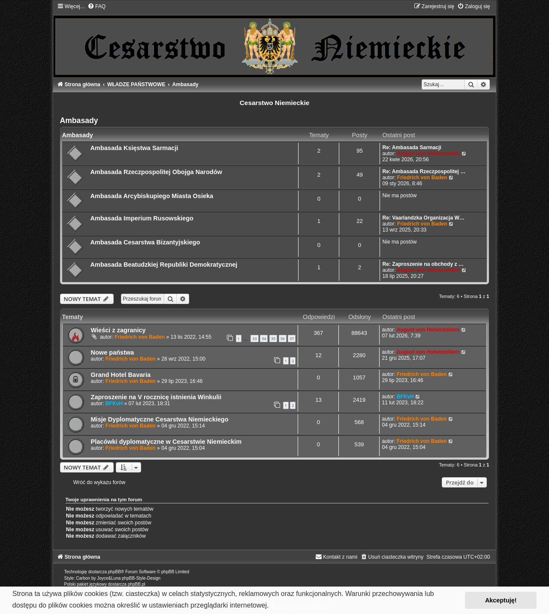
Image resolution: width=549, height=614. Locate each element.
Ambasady (79, 120)
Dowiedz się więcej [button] (301, 605)
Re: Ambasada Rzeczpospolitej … (423, 172)
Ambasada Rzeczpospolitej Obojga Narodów (156, 172)
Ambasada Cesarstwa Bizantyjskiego (145, 242)
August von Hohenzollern (428, 153)
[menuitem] (96, 6)
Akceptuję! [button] (501, 600)
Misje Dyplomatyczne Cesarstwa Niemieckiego (160, 419)
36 (283, 338)
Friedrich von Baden (422, 178)
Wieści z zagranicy (118, 330)
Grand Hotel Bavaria (121, 374)
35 (273, 338)
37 (292, 338)
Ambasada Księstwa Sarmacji (134, 147)
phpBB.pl (136, 584)
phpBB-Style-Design (141, 578)
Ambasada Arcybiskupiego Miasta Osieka (152, 196)
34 (264, 338)
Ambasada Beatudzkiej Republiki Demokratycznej (164, 264)
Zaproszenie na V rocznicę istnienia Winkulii (156, 397)
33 (254, 338)
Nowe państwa (112, 352)
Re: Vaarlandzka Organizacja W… (423, 218)
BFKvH (114, 403)
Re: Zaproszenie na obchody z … (423, 264)
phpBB (114, 571)
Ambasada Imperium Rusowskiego (141, 218)
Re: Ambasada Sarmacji (411, 147)
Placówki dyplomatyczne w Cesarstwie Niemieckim (166, 441)
